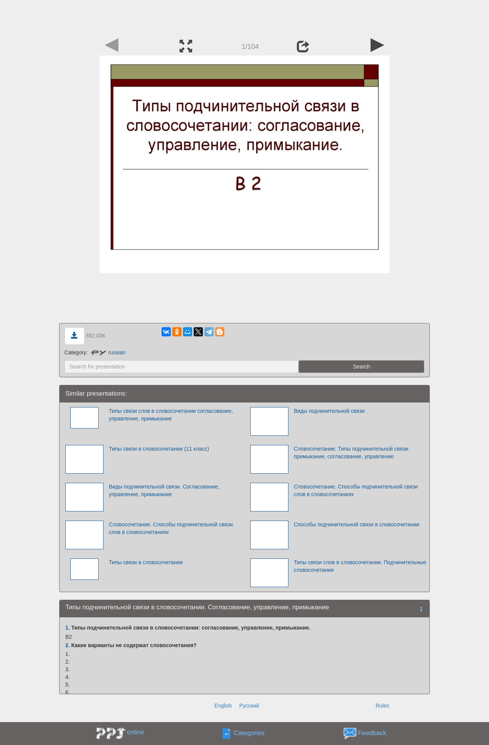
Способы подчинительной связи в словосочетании (356, 524)
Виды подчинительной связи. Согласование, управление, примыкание (164, 490)
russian (108, 352)
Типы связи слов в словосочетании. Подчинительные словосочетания (360, 566)
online (135, 732)
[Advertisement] (244, 17)
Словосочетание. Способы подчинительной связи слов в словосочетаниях (356, 490)
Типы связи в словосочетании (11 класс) (159, 449)
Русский (249, 706)
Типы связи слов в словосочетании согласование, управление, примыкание (171, 415)
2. (67, 645)
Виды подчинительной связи (329, 411)
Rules (382, 706)
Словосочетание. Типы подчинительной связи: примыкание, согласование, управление (352, 452)
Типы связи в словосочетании (146, 562)
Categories (249, 733)
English (223, 706)
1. (67, 628)
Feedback (372, 733)
